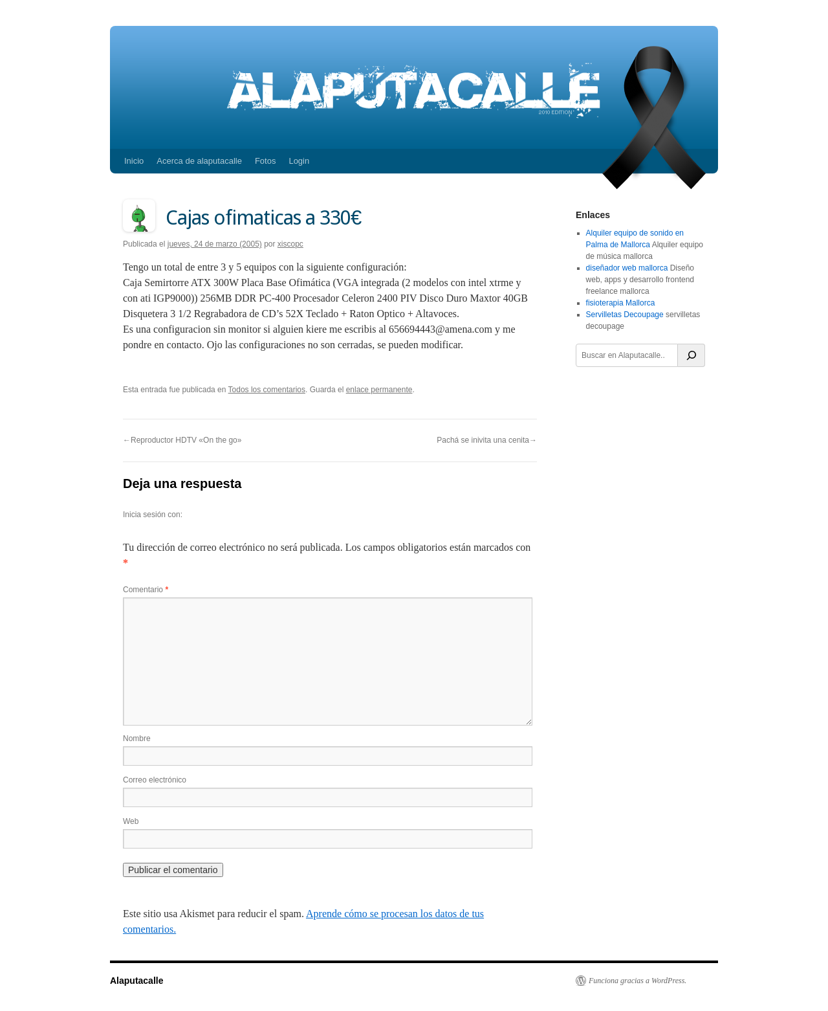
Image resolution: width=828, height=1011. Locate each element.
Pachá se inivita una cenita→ (487, 440)
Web (130, 821)
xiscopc (290, 244)
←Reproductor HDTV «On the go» (182, 440)
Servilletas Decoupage (625, 314)
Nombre (137, 738)
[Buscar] (691, 355)
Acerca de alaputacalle (199, 161)
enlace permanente (379, 389)
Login (299, 161)
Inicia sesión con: (152, 514)
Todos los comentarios (266, 389)
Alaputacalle (136, 980)
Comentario (145, 589)
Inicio (134, 161)
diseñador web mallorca (627, 267)
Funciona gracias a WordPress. (637, 980)
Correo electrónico (154, 779)
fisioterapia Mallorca (620, 302)
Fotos (265, 161)
